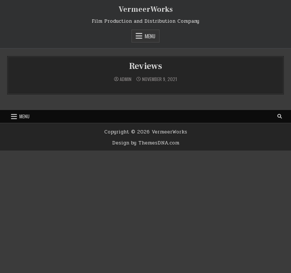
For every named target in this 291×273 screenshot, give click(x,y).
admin (125, 79)
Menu (150, 36)
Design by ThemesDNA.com (145, 143)
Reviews (145, 66)
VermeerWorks (146, 9)
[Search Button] (279, 116)
